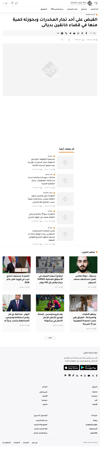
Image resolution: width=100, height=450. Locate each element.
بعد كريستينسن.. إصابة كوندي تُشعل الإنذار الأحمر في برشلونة (50, 321)
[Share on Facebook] (86, 33)
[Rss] (77, 379)
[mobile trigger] (95, 3)
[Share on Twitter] (82, 33)
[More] (58, 33)
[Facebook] (96, 379)
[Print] (62, 33)
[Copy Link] (66, 33)
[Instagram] (85, 379)
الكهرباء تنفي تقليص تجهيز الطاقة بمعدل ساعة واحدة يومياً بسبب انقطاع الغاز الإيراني (41, 199)
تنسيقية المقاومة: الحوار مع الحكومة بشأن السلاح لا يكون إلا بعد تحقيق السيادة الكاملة (41, 163)
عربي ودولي (49, 174)
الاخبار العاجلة (90, 14)
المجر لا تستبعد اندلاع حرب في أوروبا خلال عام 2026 (17, 279)
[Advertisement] (50, 122)
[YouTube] (89, 379)
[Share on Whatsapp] (78, 33)
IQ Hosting (93, 446)
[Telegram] (81, 379)
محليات (50, 211)
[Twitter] (93, 379)
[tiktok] (73, 379)
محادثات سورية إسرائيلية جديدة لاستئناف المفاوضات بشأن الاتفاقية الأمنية (41, 181)
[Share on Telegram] (70, 33)
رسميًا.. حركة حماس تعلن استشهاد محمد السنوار (84, 279)
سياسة (50, 156)
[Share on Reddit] (74, 33)
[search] (16, 3)
